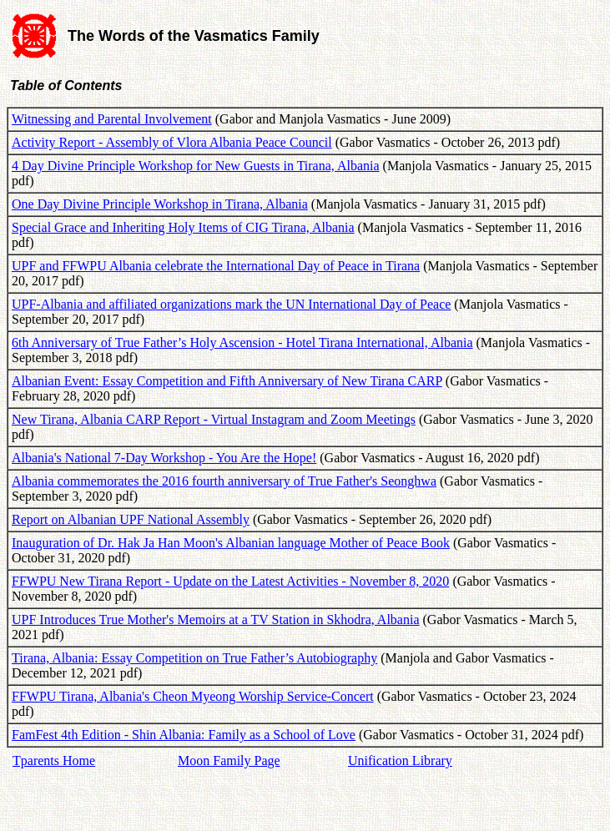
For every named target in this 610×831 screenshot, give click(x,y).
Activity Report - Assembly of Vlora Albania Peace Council (172, 142)
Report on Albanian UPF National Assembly (131, 519)
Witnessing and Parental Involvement (112, 119)
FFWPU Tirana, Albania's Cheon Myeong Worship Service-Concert (193, 696)
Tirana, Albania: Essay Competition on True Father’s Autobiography (194, 658)
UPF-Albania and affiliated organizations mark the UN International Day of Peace (231, 304)
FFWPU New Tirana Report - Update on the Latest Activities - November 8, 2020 (230, 581)
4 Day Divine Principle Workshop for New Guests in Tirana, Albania (196, 166)
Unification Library (400, 760)
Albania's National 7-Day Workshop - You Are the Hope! (164, 458)
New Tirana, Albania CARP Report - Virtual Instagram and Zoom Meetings (214, 419)
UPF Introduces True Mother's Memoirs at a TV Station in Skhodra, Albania (216, 619)
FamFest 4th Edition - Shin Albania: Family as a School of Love (183, 735)
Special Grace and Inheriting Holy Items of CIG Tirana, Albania (183, 227)
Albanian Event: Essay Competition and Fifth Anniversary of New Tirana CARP (227, 381)
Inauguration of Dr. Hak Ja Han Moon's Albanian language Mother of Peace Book (231, 543)
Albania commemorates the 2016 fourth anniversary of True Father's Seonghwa (224, 481)
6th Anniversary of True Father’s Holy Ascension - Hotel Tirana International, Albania (242, 342)
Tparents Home (54, 760)
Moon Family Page (229, 760)
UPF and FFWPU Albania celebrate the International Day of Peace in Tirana (216, 266)
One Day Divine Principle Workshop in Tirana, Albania (160, 204)
